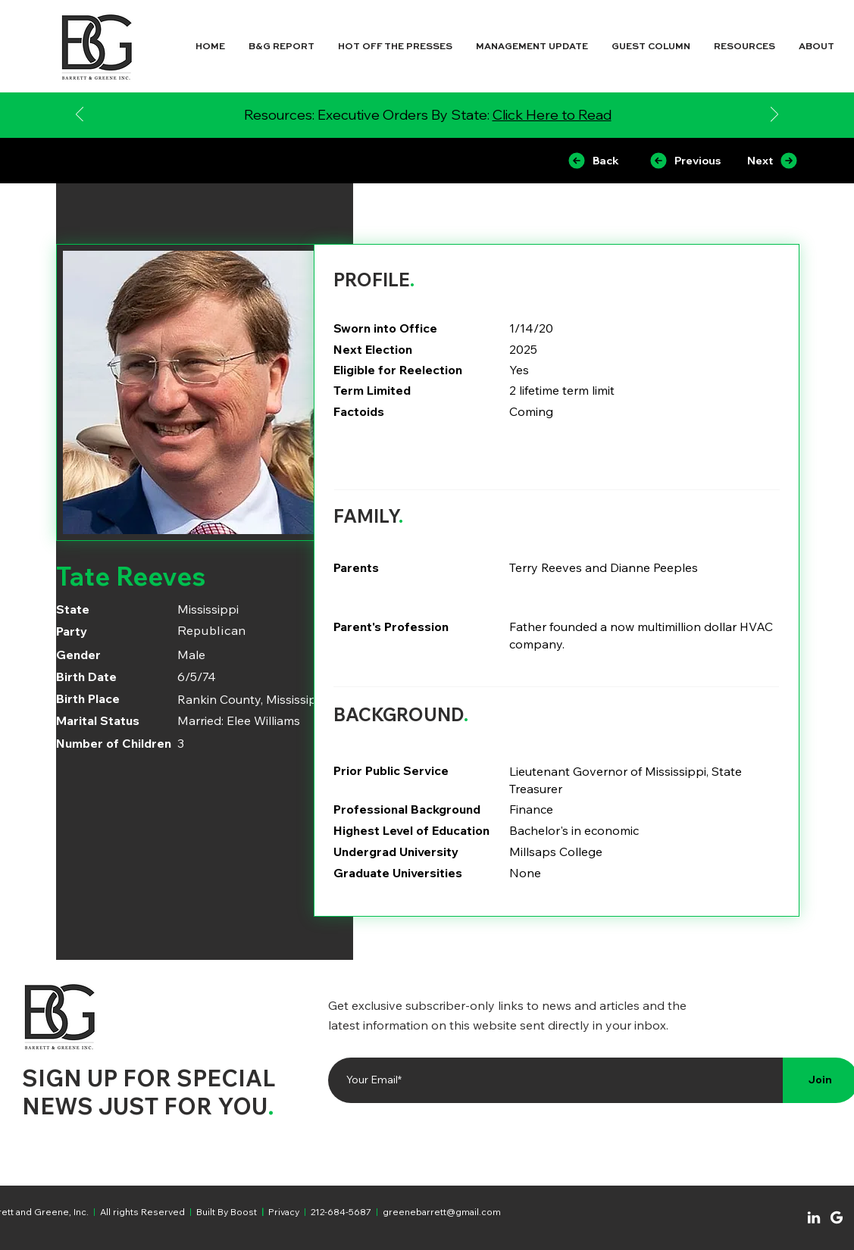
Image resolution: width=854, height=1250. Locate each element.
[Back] (593, 160)
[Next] (774, 115)
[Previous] (79, 115)
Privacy (283, 1211)
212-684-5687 (341, 1211)
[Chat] (813, 1217)
